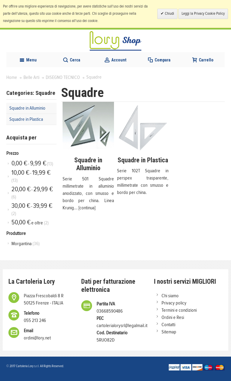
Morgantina (25, 243)
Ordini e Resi (173, 317)
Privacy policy (174, 303)
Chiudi (169, 14)
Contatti (168, 324)
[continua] (87, 207)
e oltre (30, 222)
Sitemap (169, 331)
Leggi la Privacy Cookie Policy (203, 14)
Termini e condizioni (179, 310)
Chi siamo (170, 295)
